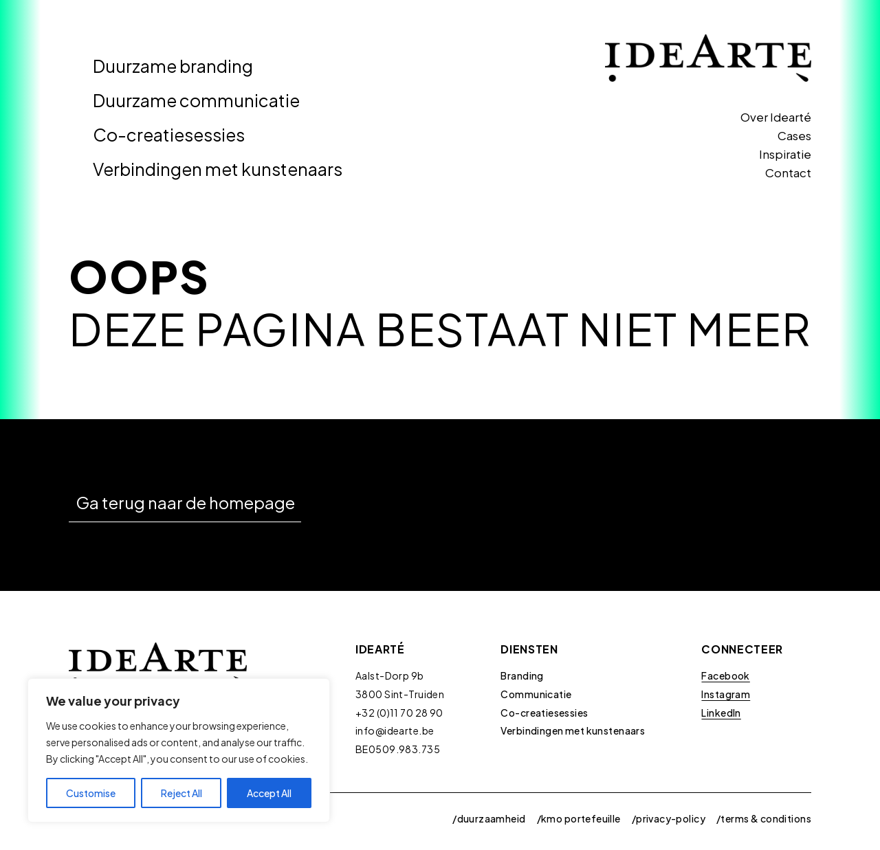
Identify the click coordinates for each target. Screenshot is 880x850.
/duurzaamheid (488, 818)
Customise (91, 793)
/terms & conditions (763, 818)
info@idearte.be (394, 730)
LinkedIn (720, 712)
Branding (521, 675)
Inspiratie (785, 153)
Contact (788, 172)
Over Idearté (775, 116)
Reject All (181, 793)
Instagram (725, 694)
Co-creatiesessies (169, 135)
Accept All (269, 793)
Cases (794, 135)
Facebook (725, 675)
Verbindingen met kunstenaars (217, 169)
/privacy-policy (668, 818)
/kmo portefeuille (579, 818)
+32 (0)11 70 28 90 (399, 712)
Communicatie (535, 694)
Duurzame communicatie (196, 100)
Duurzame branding (173, 66)
